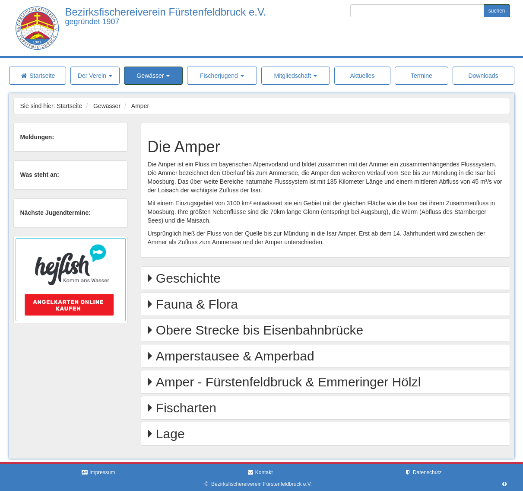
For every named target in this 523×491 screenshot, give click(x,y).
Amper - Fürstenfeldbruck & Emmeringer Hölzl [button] (286, 382)
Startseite (37, 75)
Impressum (98, 472)
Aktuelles (362, 75)
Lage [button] (168, 434)
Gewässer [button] (153, 75)
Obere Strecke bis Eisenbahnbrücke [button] (258, 330)
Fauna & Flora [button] (195, 304)
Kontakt (260, 472)
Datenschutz (423, 472)
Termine (421, 75)
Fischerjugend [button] (222, 75)
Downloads (483, 75)
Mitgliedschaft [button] (295, 75)
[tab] (325, 278)
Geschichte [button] (186, 278)
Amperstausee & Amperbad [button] (233, 356)
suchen (496, 11)
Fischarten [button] (184, 408)
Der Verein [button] (95, 75)
